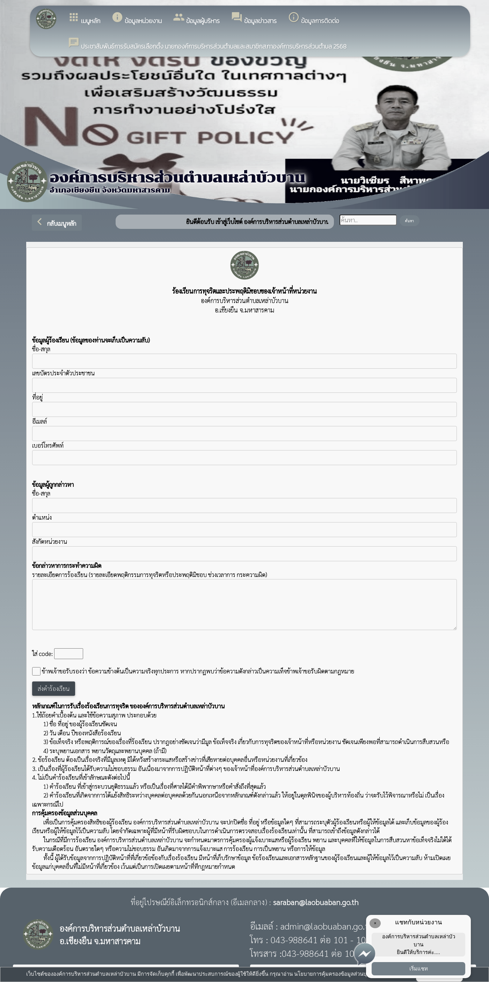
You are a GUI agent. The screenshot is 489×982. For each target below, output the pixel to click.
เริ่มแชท (418, 969)
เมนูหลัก (84, 18)
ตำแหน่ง (42, 517)
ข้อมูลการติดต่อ (313, 18)
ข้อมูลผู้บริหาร (196, 18)
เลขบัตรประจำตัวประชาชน (244, 381)
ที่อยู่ (37, 397)
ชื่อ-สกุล (244, 357)
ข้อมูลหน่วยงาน (136, 18)
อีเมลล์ (39, 421)
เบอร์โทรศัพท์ (48, 445)
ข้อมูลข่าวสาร (254, 18)
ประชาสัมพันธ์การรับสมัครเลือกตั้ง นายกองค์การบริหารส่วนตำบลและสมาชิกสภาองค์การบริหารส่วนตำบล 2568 (207, 44)
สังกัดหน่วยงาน (49, 541)
